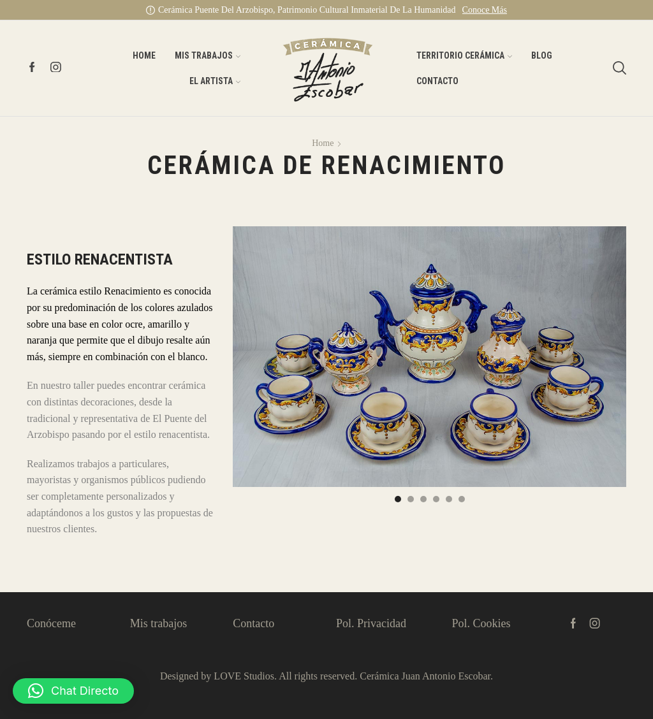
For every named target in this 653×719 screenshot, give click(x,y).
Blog (541, 55)
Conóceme (51, 623)
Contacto (437, 81)
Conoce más (484, 10)
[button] (398, 499)
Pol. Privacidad (371, 623)
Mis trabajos (158, 623)
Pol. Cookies (480, 623)
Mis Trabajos (207, 55)
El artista (214, 81)
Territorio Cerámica (464, 55)
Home (144, 55)
